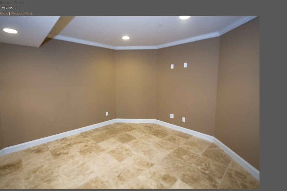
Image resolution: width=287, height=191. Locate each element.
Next (28, 13)
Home (4, 13)
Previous (17, 13)
